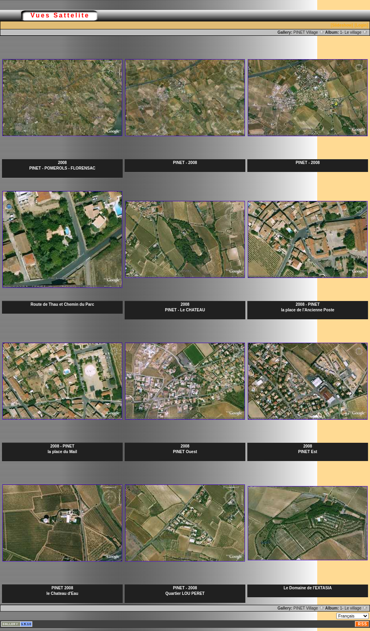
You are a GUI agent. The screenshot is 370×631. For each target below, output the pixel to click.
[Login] (361, 25)
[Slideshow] (342, 25)
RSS (362, 624)
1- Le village (354, 32)
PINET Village (308, 32)
